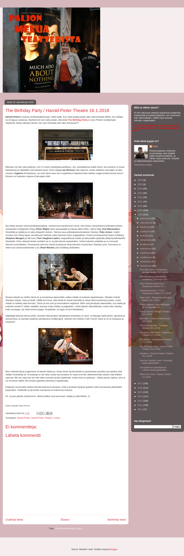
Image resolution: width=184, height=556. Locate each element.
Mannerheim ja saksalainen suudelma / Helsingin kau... (154, 278)
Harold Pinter (23, 418)
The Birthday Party (78, 120)
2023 (140, 193)
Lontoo (56, 418)
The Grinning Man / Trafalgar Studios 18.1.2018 (154, 326)
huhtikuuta (145, 253)
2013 (140, 401)
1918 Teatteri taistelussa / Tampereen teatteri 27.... (153, 285)
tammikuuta (146, 266)
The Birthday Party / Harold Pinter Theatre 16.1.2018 (156, 347)
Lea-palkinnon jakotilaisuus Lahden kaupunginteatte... (154, 368)
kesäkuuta (145, 244)
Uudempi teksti (14, 519)
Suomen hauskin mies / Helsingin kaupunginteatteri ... (156, 361)
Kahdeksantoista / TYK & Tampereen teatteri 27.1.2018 (155, 292)
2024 (140, 188)
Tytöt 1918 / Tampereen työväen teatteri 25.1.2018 (155, 299)
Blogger (113, 549)
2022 (140, 197)
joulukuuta (145, 218)
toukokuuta (146, 248)
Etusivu (65, 519)
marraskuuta (146, 222)
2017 (140, 383)
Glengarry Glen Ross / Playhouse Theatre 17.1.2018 (156, 333)
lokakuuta (145, 227)
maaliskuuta (146, 257)
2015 (140, 392)
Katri (155, 146)
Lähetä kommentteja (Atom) (68, 528)
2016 (140, 388)
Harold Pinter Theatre (41, 418)
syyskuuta (145, 231)
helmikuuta (145, 261)
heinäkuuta (146, 240)
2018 (140, 214)
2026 (140, 180)
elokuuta (144, 235)
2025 (140, 184)
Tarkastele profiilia (143, 164)
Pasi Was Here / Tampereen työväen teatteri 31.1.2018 (154, 271)
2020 (140, 206)
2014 (140, 396)
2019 (140, 210)
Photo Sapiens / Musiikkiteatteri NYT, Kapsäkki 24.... (155, 306)
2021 (140, 201)
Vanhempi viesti (116, 519)
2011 (140, 409)
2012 (140, 405)
